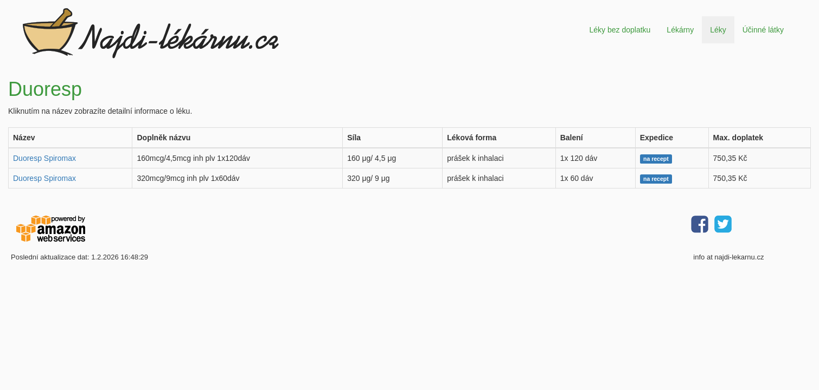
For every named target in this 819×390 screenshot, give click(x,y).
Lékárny (680, 29)
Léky (718, 29)
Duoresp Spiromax (44, 158)
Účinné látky (763, 29)
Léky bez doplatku (619, 29)
